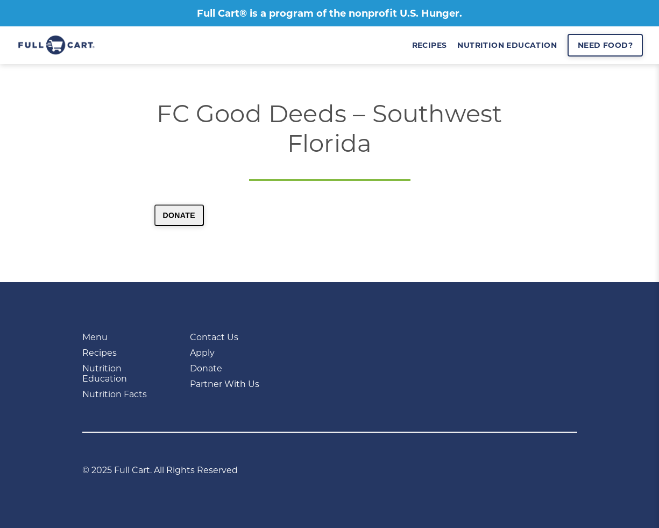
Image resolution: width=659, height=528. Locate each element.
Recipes (99, 353)
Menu (95, 337)
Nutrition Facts (114, 394)
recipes (429, 45)
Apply (202, 353)
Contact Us (214, 337)
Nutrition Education (104, 373)
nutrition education (507, 45)
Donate (179, 215)
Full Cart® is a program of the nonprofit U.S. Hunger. (329, 13)
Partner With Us (224, 384)
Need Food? (605, 45)
